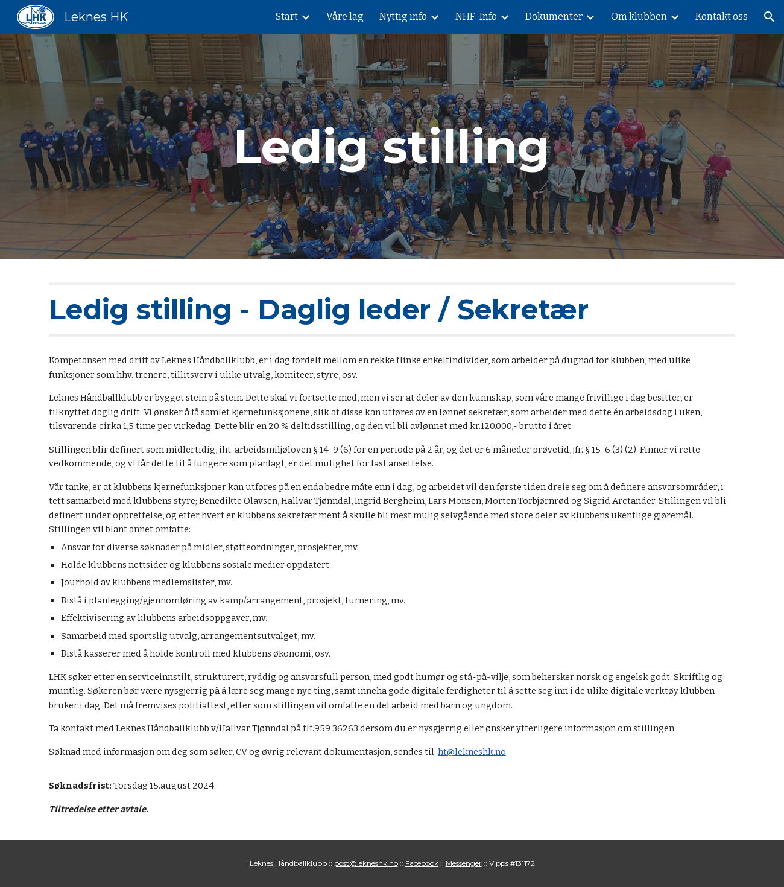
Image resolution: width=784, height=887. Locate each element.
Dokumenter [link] (554, 16)
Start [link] (287, 16)
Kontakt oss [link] (721, 16)
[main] (392, 146)
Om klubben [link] (639, 16)
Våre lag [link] (345, 16)
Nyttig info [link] (403, 16)
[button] (769, 16)
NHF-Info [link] (476, 16)
